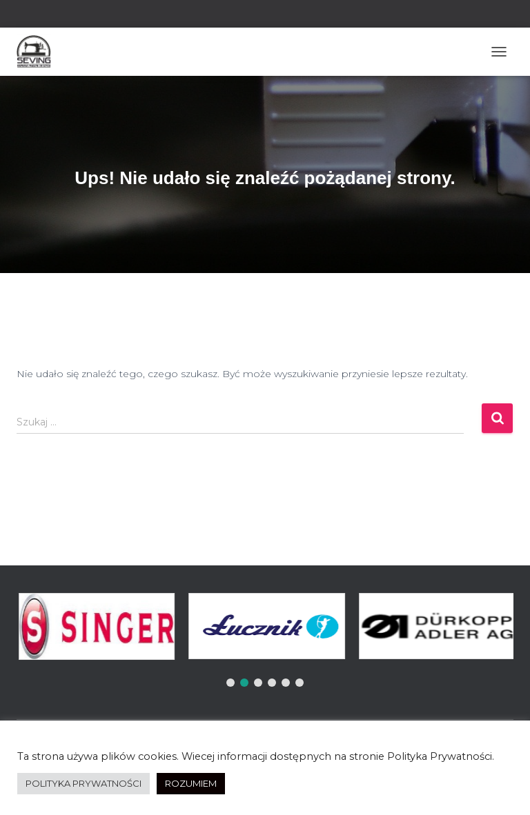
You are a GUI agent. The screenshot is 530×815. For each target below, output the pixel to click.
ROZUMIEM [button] (191, 783)
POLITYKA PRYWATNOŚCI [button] (83, 783)
